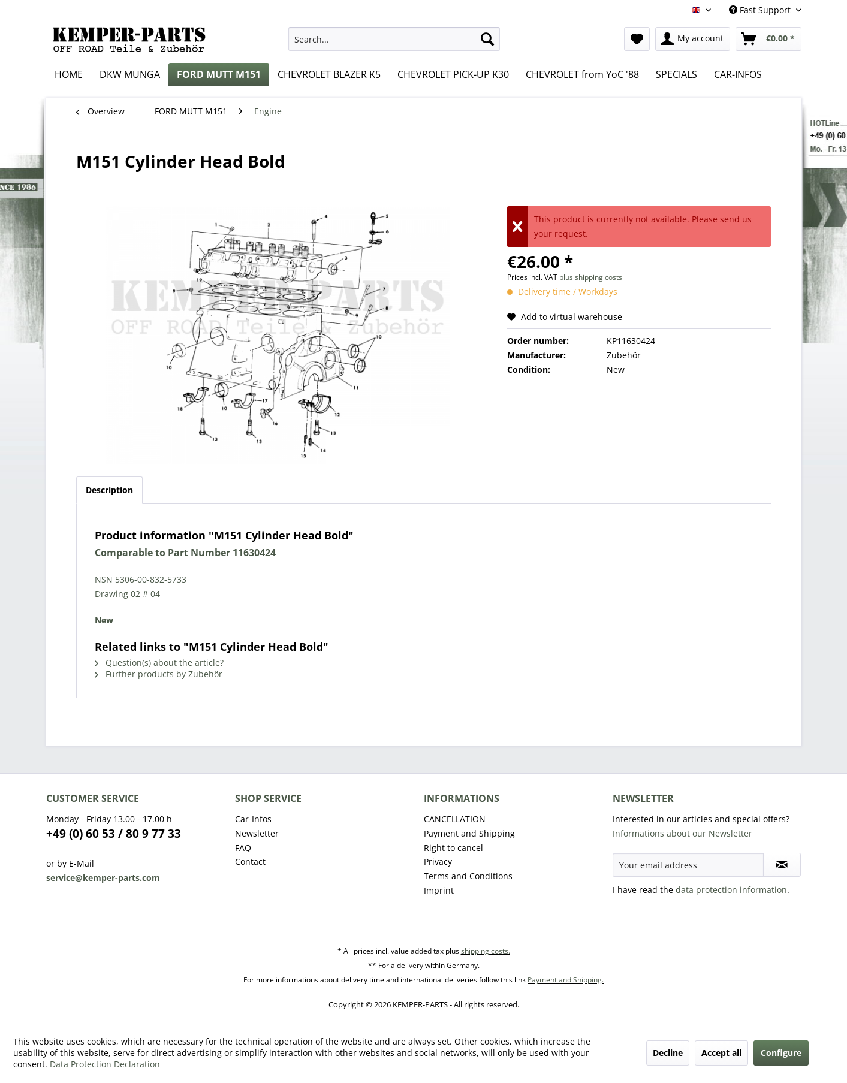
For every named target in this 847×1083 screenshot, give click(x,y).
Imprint (439, 890)
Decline (668, 1052)
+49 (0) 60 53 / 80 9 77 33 (113, 833)
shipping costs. (485, 951)
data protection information (731, 889)
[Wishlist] (637, 39)
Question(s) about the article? (159, 662)
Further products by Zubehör (158, 674)
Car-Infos (253, 819)
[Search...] (394, 39)
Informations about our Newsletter (682, 833)
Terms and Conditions (468, 876)
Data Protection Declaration (105, 1064)
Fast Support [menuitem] (761, 10)
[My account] (692, 39)
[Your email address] (688, 865)
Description (109, 490)
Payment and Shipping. (566, 980)
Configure (781, 1052)
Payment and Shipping (469, 833)
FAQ (243, 847)
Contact (250, 861)
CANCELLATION (455, 819)
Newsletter (257, 833)
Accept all (721, 1052)
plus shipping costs (590, 277)
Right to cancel (453, 847)
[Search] (487, 39)
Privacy (438, 861)
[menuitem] (394, 39)
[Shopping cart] (768, 39)
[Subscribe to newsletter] (782, 865)
